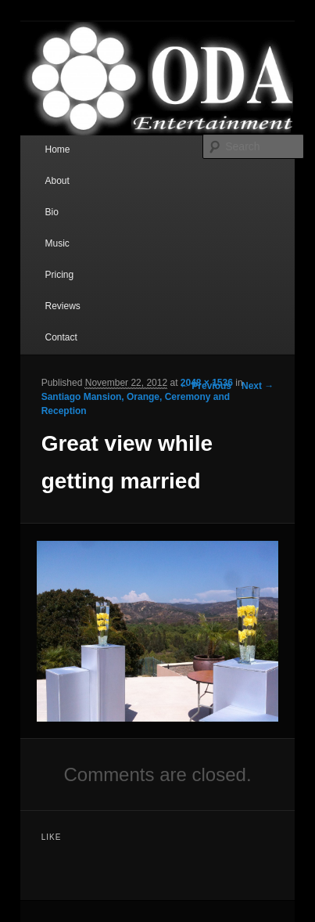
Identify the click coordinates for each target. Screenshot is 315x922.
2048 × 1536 (207, 382)
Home (57, 149)
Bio (51, 212)
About (57, 180)
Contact (61, 337)
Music (57, 243)
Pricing (59, 274)
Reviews (62, 306)
